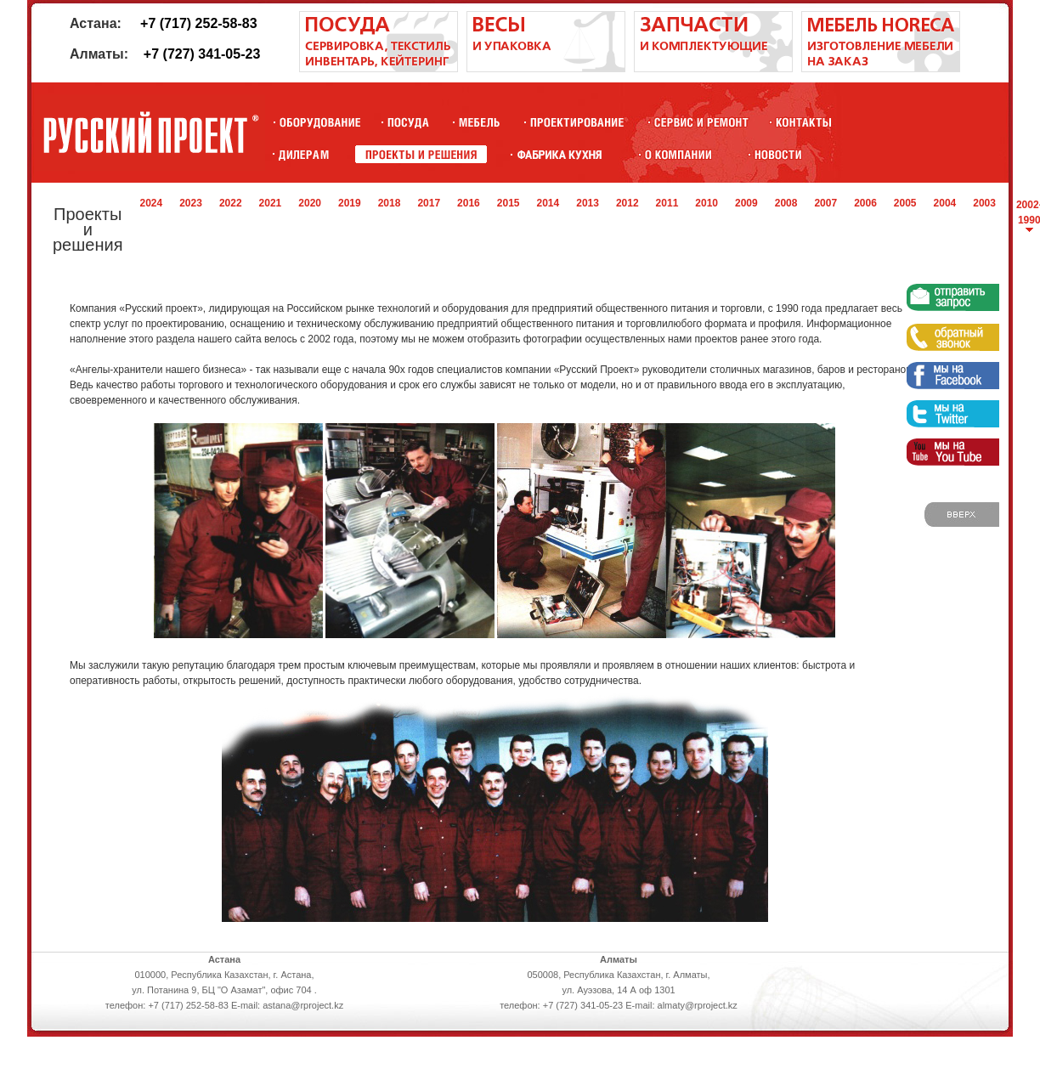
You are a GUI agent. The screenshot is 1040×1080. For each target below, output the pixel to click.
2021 (270, 203)
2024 (150, 203)
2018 (389, 203)
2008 (786, 203)
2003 (984, 203)
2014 (548, 203)
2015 (508, 203)
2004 (945, 203)
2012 (627, 203)
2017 (428, 203)
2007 (825, 203)
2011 (667, 203)
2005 (905, 203)
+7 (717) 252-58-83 (198, 23)
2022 (230, 203)
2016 (468, 203)
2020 (309, 203)
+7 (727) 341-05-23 (202, 54)
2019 (349, 203)
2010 (706, 203)
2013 (587, 203)
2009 (746, 203)
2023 (190, 203)
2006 (865, 203)
